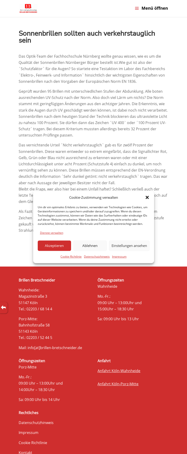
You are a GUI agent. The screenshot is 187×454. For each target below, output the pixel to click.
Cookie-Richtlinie (71, 256)
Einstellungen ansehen (129, 245)
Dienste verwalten (51, 233)
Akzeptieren (54, 245)
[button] (147, 197)
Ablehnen (90, 245)
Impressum (119, 256)
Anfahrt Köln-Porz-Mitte (118, 383)
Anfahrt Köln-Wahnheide (119, 370)
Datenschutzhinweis (97, 256)
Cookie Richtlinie (33, 442)
